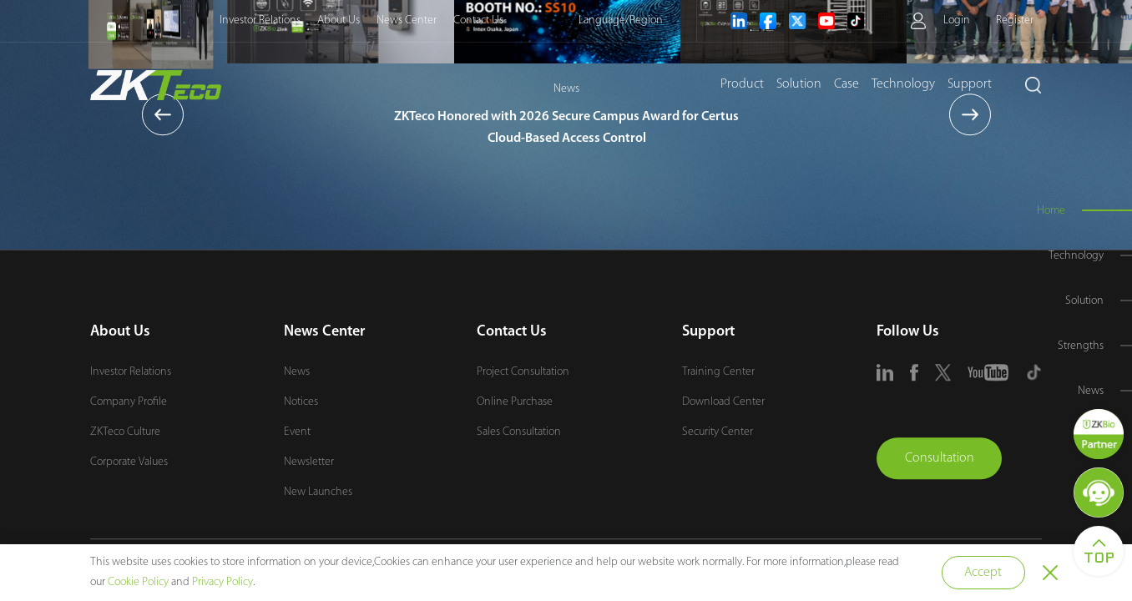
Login (956, 20)
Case (846, 84)
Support (970, 84)
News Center (406, 20)
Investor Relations (260, 20)
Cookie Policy (138, 582)
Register (1014, 20)
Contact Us (478, 20)
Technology (903, 84)
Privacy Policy (222, 582)
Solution (798, 84)
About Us (338, 20)
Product (742, 84)
